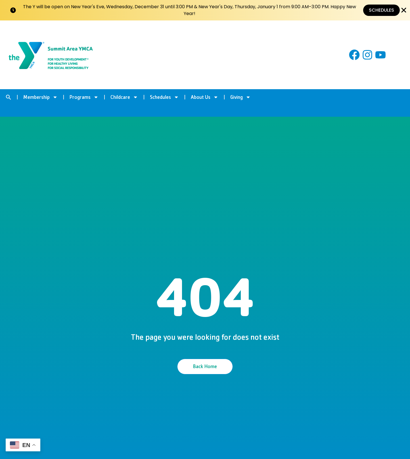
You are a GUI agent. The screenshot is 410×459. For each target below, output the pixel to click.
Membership (40, 97)
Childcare (124, 97)
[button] (8, 97)
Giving (240, 97)
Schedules (164, 97)
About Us (204, 97)
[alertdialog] (205, 10)
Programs (84, 97)
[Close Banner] (403, 10)
